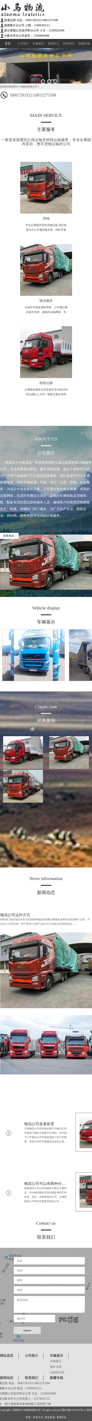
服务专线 (55, 1366)
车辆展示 (38, 43)
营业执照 (50, 1417)
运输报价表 (57, 1372)
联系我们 (69, 43)
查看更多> (9, 535)
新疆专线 (84, 43)
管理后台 (61, 1417)
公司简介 (23, 43)
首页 (8, 43)
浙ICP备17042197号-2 (73, 1410)
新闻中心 (53, 43)
